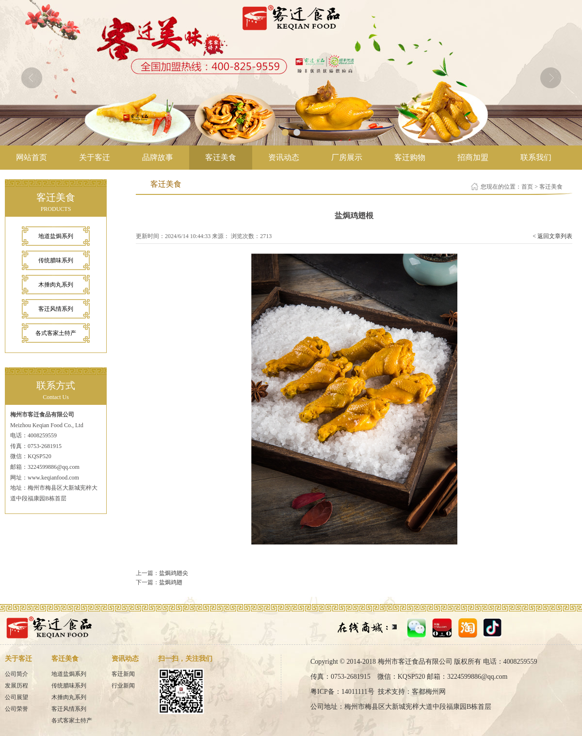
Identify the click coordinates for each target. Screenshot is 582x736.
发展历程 (16, 685)
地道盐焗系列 (55, 236)
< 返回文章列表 (552, 236)
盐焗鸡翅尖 (173, 573)
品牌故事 (157, 157)
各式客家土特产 (55, 333)
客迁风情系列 (55, 308)
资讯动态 (283, 157)
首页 (527, 186)
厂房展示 (346, 157)
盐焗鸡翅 (170, 582)
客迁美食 (220, 157)
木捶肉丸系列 (55, 284)
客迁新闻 (123, 674)
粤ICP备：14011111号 (342, 691)
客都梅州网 (429, 691)
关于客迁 (94, 157)
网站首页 (31, 157)
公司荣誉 (16, 708)
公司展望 (16, 697)
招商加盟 (472, 157)
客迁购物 (409, 157)
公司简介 (16, 674)
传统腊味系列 (55, 260)
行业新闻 (123, 685)
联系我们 (535, 157)
